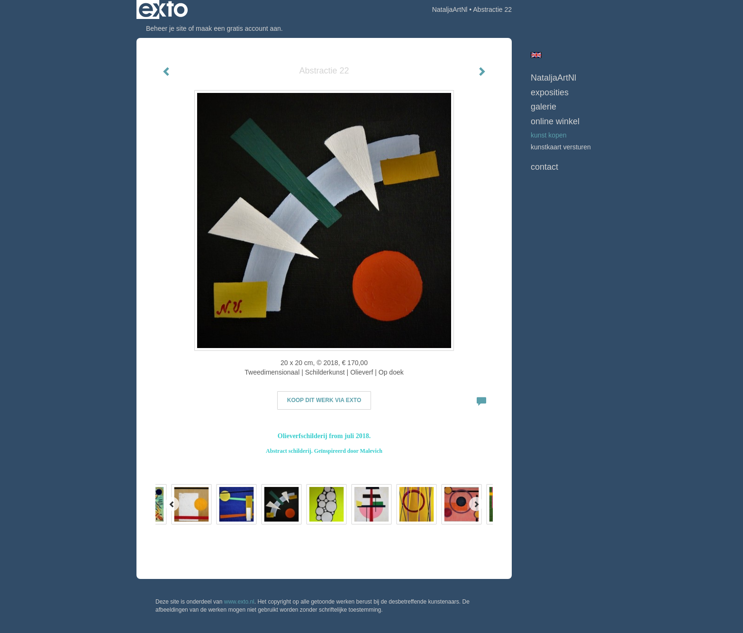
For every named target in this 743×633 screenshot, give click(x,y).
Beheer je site (166, 28)
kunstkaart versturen (561, 147)
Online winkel (555, 121)
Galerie (543, 106)
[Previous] (172, 504)
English (536, 55)
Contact (544, 167)
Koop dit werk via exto (324, 400)
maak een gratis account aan (238, 28)
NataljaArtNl (450, 9)
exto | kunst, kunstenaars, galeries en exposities (163, 9)
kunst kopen (549, 135)
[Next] (476, 504)
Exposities (550, 92)
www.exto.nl (239, 601)
